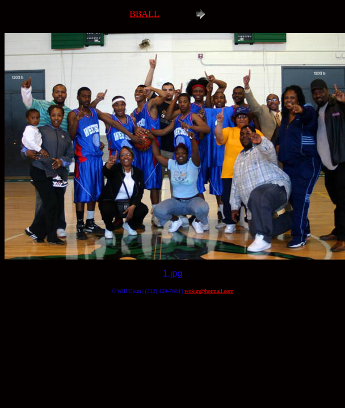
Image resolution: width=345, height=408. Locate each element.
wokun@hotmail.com (209, 291)
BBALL (144, 14)
